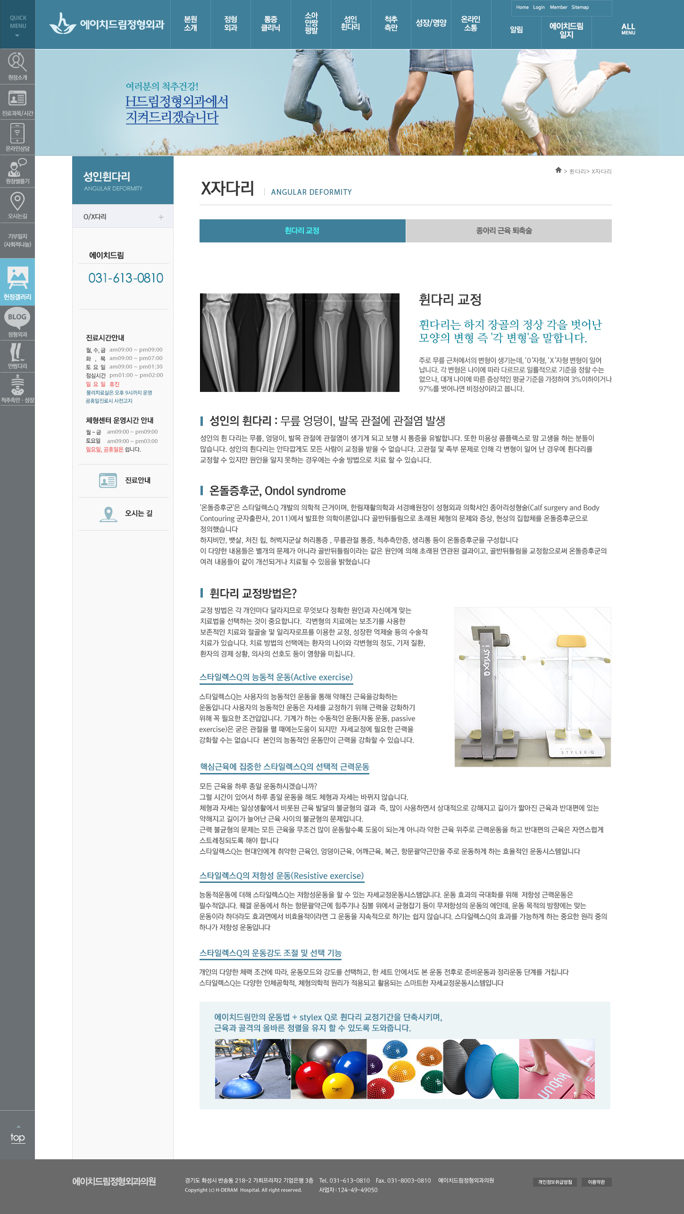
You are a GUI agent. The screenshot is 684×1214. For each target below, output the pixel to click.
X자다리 (602, 171)
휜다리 (577, 171)
